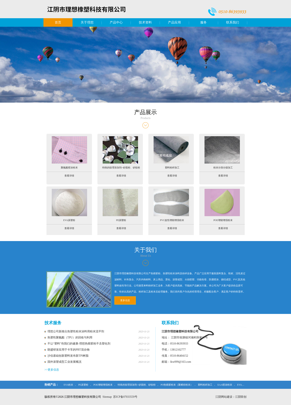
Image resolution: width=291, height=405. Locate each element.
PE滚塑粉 (83, 384)
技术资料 (145, 22)
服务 (203, 22)
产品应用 (174, 22)
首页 (58, 22)
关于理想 (87, 22)
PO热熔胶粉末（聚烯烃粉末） (177, 384)
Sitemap (107, 396)
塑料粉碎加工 (205, 384)
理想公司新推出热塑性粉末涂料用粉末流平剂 (75, 331)
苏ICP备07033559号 (125, 396)
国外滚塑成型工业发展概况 (64, 361)
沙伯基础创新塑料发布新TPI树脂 (68, 355)
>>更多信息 (51, 369)
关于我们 (145, 250)
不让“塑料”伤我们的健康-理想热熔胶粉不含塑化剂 (78, 343)
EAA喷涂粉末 (224, 384)
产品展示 (145, 112)
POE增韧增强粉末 (103, 384)
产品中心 (116, 22)
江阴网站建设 (223, 396)
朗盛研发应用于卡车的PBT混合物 (68, 349)
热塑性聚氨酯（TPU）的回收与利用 (69, 337)
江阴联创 (241, 396)
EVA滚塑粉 (243, 384)
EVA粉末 (68, 384)
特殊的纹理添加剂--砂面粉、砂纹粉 (137, 384)
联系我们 (232, 22)
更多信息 (125, 300)
